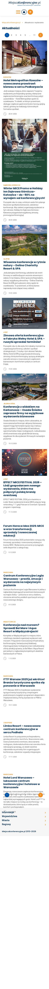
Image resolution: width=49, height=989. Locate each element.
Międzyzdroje (9, 659)
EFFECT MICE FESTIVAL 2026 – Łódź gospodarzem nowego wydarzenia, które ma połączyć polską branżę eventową (22, 489)
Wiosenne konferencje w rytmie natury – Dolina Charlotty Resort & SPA (24, 265)
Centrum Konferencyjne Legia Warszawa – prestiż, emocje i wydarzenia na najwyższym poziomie (23, 601)
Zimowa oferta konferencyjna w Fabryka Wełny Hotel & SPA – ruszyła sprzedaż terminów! (24, 338)
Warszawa (8, 593)
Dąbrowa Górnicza (11, 185)
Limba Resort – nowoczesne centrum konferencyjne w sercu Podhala (22, 804)
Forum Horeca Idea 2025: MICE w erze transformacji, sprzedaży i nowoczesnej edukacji (23, 533)
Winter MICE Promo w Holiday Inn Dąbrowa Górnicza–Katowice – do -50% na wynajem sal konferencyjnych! (24, 193)
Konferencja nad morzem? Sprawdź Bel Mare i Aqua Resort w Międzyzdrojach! (21, 666)
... (29, 35)
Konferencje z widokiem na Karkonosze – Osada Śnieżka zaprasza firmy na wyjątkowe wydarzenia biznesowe (23, 409)
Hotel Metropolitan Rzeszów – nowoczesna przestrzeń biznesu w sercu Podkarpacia (23, 83)
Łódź (5, 331)
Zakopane (7, 797)
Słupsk (6, 259)
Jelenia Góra (9, 402)
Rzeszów (7, 77)
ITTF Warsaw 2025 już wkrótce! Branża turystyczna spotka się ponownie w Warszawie (24, 739)
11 (34, 35)
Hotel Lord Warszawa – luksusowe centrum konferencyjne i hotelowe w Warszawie (21, 875)
